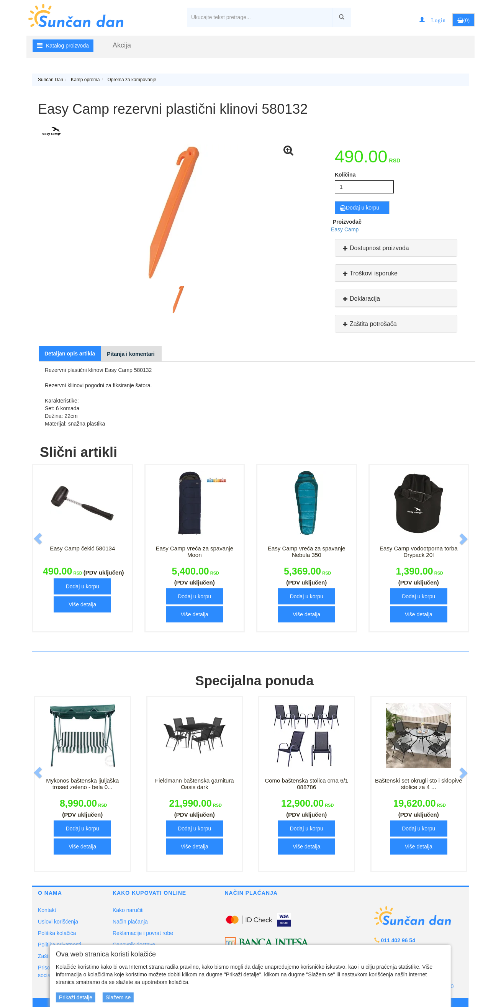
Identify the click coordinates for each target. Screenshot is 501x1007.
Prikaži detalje (75, 997)
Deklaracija (360, 298)
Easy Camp (345, 229)
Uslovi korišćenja (58, 922)
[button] (432, 20)
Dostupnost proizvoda (375, 248)
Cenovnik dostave (134, 945)
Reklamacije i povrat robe (143, 933)
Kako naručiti (128, 910)
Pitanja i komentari (130, 354)
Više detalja (82, 604)
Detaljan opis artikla (69, 353)
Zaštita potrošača (369, 324)
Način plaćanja (130, 922)
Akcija (122, 45)
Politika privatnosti (59, 945)
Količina (345, 175)
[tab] (396, 247)
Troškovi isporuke (369, 273)
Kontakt (47, 910)
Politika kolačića (57, 933)
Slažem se (118, 997)
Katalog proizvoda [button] (63, 46)
